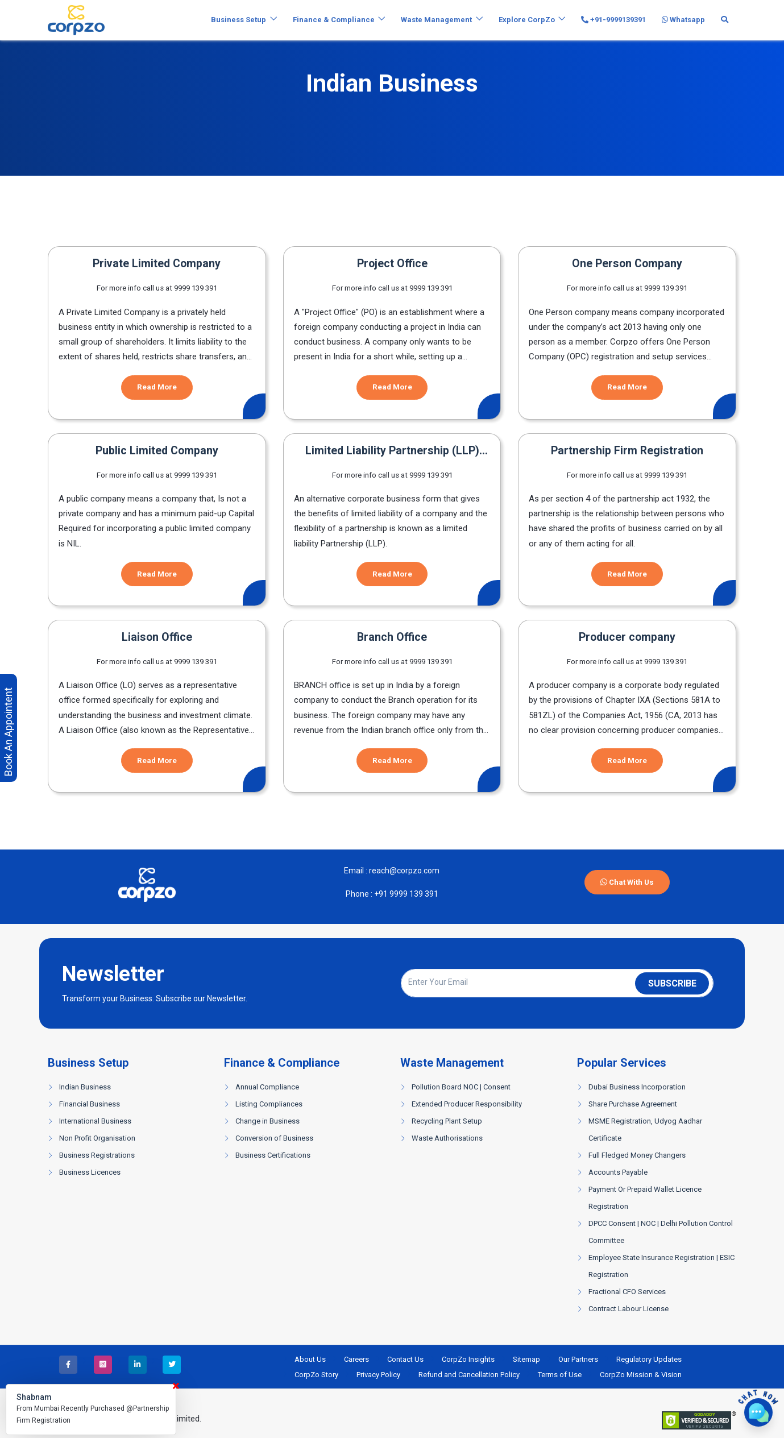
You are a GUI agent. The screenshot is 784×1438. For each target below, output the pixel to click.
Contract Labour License (628, 1308)
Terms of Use (560, 1374)
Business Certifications (272, 1155)
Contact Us (405, 1359)
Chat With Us (627, 882)
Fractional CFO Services (627, 1291)
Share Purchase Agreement (632, 1104)
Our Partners (578, 1359)
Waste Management (436, 19)
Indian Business (85, 1087)
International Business (95, 1121)
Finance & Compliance (334, 19)
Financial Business (89, 1104)
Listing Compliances (268, 1104)
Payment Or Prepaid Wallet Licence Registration (645, 1198)
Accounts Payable (618, 1172)
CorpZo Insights (468, 1359)
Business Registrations (97, 1155)
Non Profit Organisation (97, 1138)
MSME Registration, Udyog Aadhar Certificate (645, 1129)
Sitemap (526, 1359)
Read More (157, 387)
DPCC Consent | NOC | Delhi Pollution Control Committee (660, 1232)
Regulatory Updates (649, 1359)
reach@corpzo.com (403, 870)
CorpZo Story (316, 1374)
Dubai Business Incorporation (637, 1087)
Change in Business (267, 1121)
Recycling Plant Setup (447, 1121)
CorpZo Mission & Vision (641, 1374)
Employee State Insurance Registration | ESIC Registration (661, 1266)
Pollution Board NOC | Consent (461, 1087)
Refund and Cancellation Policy (469, 1374)
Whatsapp (683, 19)
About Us (310, 1359)
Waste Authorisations (447, 1138)
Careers (356, 1359)
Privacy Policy (378, 1374)
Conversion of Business (274, 1138)
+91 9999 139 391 (405, 893)
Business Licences (90, 1172)
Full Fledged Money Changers (637, 1155)
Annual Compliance (267, 1087)
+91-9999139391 (613, 19)
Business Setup (238, 19)
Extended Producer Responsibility (467, 1104)
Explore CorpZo (527, 19)
